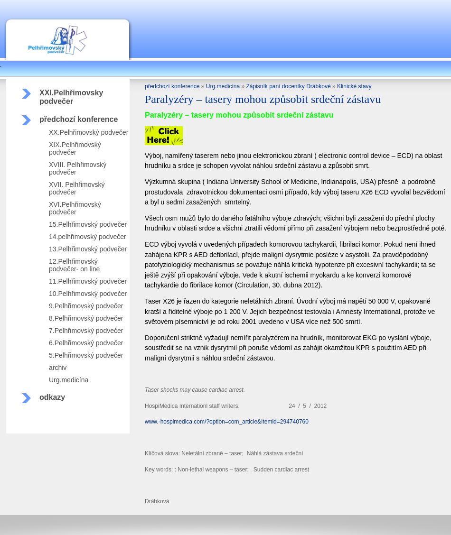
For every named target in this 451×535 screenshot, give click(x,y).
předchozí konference (78, 119)
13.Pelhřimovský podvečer (88, 249)
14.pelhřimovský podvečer (87, 236)
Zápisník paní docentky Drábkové (288, 86)
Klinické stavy (354, 86)
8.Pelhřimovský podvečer (86, 318)
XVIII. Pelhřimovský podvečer (77, 168)
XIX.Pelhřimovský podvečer (75, 148)
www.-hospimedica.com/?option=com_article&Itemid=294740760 (227, 421)
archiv (57, 367)
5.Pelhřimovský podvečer (86, 355)
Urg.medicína (68, 380)
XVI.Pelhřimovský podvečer (75, 208)
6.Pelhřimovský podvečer (86, 343)
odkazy (52, 397)
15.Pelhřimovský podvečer (88, 224)
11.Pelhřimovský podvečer (88, 281)
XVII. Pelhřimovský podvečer (76, 188)
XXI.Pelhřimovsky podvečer (71, 97)
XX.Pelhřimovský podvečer (88, 132)
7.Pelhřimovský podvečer (86, 330)
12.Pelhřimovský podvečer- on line (74, 265)
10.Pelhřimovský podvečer (88, 293)
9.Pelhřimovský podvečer (86, 306)
